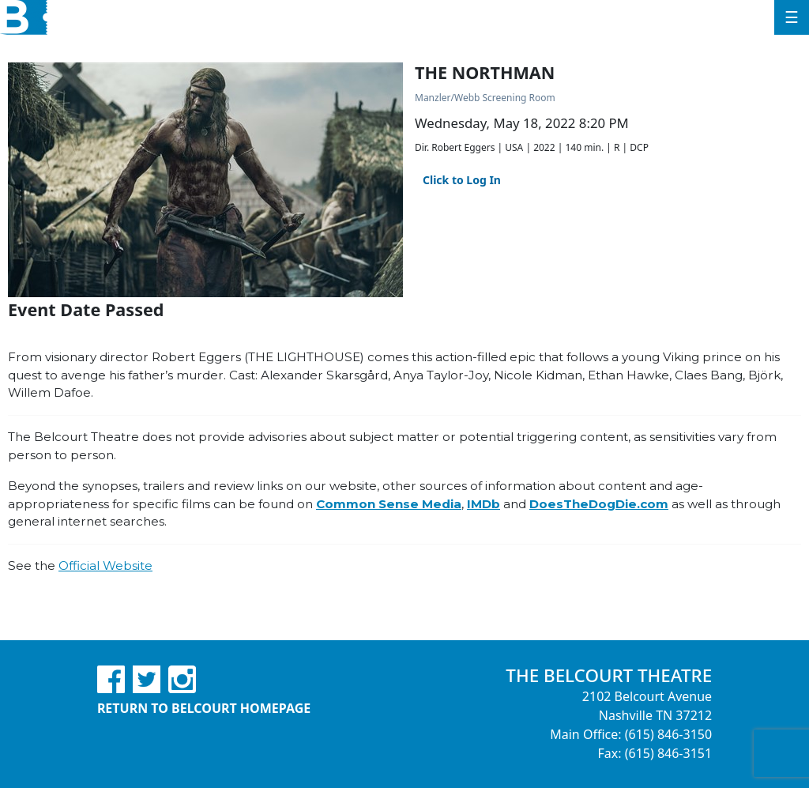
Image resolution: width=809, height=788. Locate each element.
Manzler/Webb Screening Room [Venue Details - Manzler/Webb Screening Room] (485, 97)
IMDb (483, 503)
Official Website (105, 565)
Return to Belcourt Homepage (203, 708)
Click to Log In (462, 179)
